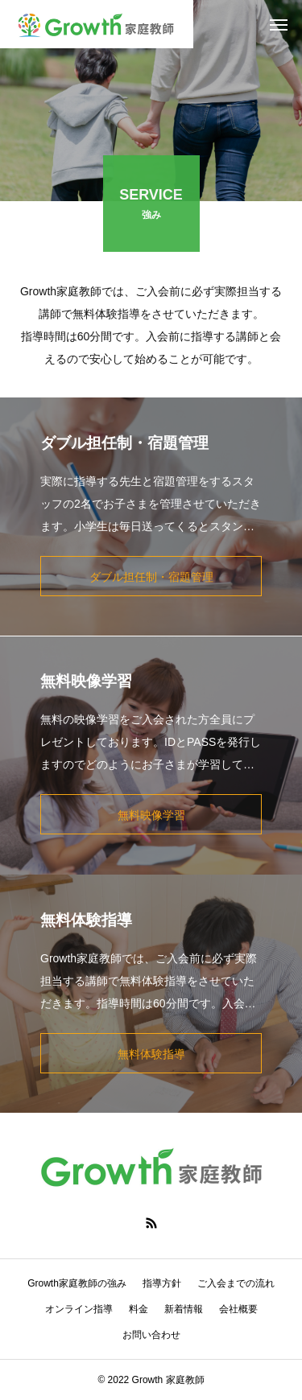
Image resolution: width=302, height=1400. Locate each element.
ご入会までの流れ (236, 1283)
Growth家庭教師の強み (76, 1283)
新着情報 (183, 1309)
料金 (138, 1309)
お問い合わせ (151, 1334)
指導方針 (162, 1283)
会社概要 (238, 1309)
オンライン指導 (79, 1309)
